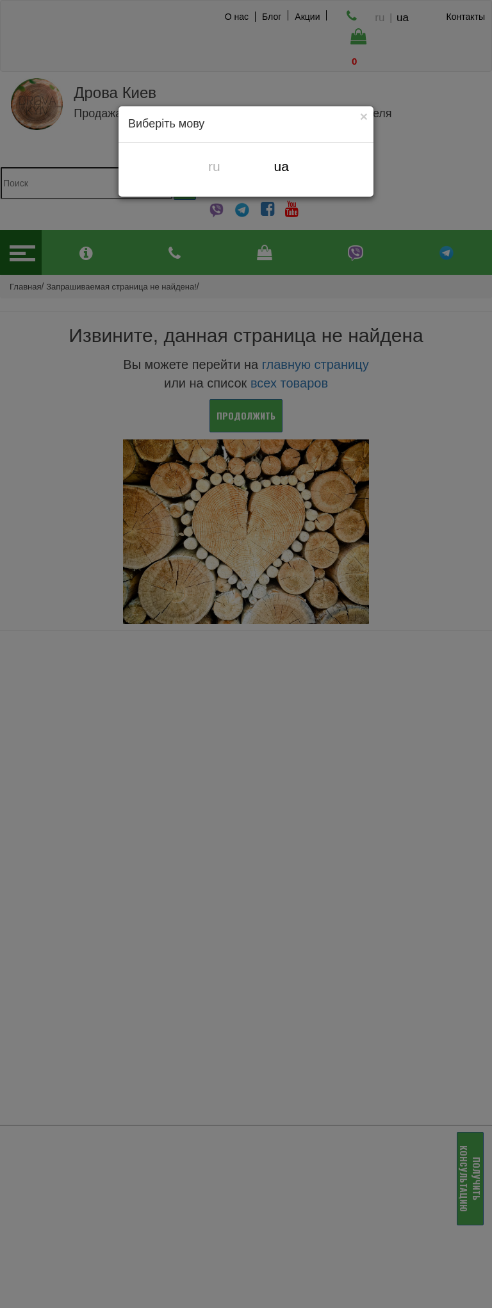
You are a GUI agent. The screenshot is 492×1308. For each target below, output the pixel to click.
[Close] (363, 116)
